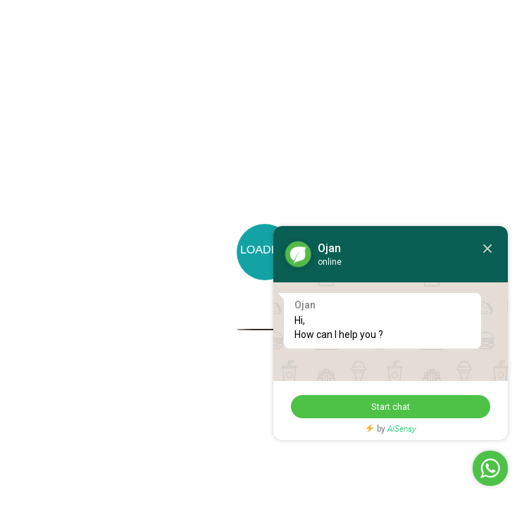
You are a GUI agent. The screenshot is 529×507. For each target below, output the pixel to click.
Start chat (385, 406)
